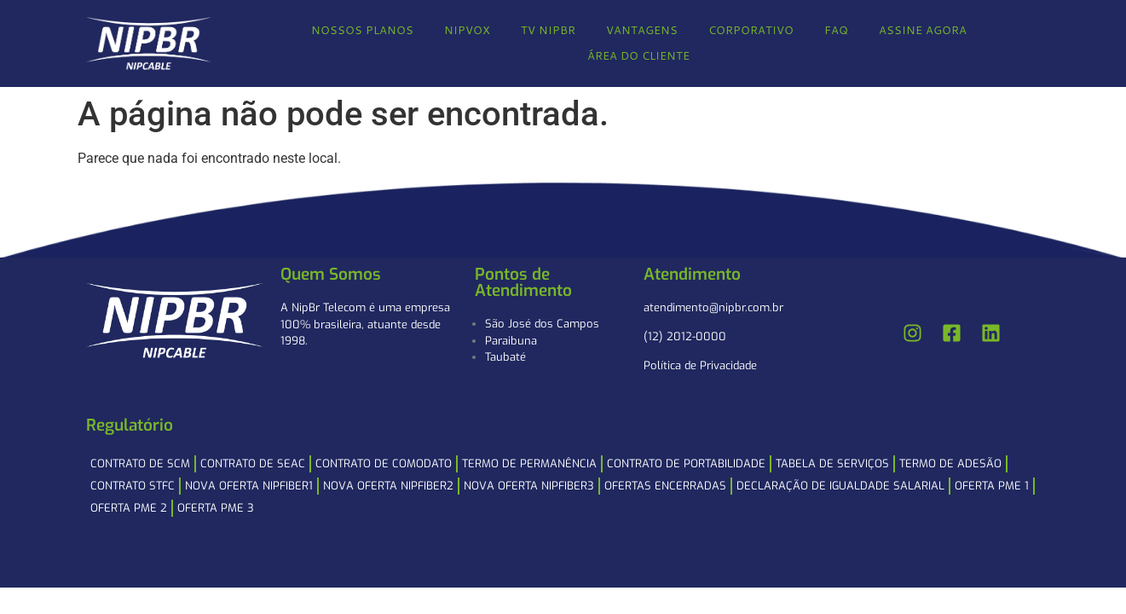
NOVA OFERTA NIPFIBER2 (388, 485)
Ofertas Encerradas (665, 485)
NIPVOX (467, 30)
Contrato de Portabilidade (686, 463)
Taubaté (505, 357)
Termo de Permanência (529, 463)
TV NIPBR (548, 30)
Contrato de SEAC (252, 463)
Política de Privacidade (700, 365)
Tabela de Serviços (832, 463)
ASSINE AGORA (923, 30)
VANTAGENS (642, 30)
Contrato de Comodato (383, 463)
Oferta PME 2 (128, 508)
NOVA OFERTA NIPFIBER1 (249, 485)
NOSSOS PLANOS (362, 30)
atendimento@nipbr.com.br (713, 307)
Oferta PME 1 (992, 485)
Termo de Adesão (950, 463)
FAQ (836, 30)
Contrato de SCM (140, 463)
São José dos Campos (542, 323)
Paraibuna (511, 340)
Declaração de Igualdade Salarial (840, 485)
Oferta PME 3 (215, 508)
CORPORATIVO (751, 30)
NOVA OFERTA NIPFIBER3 (529, 485)
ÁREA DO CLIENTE (638, 55)
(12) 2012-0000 (685, 336)
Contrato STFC (132, 485)
